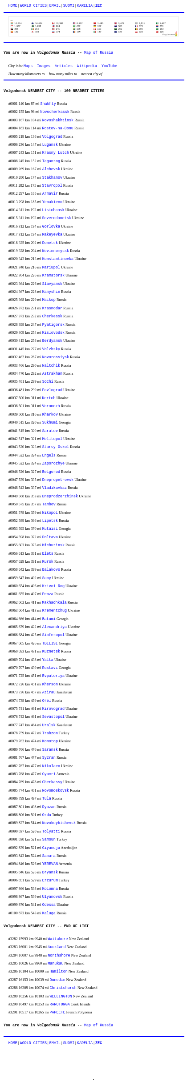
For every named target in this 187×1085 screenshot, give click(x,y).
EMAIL (55, 6)
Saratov (50, 431)
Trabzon (50, 733)
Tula (46, 799)
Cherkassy (52, 782)
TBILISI (50, 643)
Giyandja (51, 848)
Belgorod (51, 472)
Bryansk (50, 872)
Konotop (50, 741)
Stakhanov (52, 178)
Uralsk (49, 725)
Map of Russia (98, 53)
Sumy (46, 578)
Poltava (50, 537)
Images (43, 66)
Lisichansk (53, 210)
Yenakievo (52, 202)
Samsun (49, 839)
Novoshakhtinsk (57, 120)
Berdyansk (52, 341)
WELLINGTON (60, 996)
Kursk (47, 562)
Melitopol (52, 439)
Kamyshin (51, 292)
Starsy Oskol (55, 447)
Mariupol (51, 267)
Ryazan (49, 807)
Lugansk (50, 145)
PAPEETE (57, 1012)
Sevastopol (53, 717)
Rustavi (50, 668)
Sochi (47, 382)
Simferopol (53, 635)
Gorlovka (51, 226)
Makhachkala (54, 603)
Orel (46, 701)
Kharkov (50, 414)
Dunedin (57, 980)
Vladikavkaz (54, 488)
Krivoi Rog (53, 586)
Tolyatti (51, 831)
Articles (64, 66)
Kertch (48, 398)
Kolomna (50, 889)
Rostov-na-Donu (57, 128)
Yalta (47, 660)
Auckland (56, 947)
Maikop (49, 300)
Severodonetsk (56, 218)
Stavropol (52, 186)
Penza (47, 594)
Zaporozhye (53, 463)
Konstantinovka (57, 259)
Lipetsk (50, 521)
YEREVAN (50, 864)
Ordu (46, 815)
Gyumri (49, 774)
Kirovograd (53, 709)
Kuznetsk (51, 651)
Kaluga (49, 913)
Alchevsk (51, 169)
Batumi (49, 619)
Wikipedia (87, 66)
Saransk (50, 750)
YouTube (109, 66)
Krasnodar (52, 308)
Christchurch (62, 988)
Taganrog (51, 161)
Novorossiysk (55, 357)
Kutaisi (50, 529)
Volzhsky (51, 349)
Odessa (49, 905)
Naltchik (51, 366)
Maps (28, 66)
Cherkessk (52, 316)
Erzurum (50, 880)
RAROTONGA (59, 1004)
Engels (49, 455)
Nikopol (50, 513)
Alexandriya (54, 627)
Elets (47, 554)
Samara (49, 856)
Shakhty (48, 104)
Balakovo (51, 570)
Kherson (50, 684)
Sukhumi (50, 422)
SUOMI (68, 6)
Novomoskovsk (55, 791)
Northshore (59, 955)
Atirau (49, 692)
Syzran (49, 758)
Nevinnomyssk (55, 251)
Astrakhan (52, 374)
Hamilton (58, 971)
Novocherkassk (55, 112)
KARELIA (85, 6)
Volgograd (52, 137)
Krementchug (54, 611)
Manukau (55, 963)
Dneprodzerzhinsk (60, 496)
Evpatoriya (53, 676)
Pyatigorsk (53, 325)
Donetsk (50, 243)
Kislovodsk (53, 333)
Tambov (49, 504)
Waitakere (58, 939)
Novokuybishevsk (59, 823)
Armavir (50, 194)
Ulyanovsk (52, 897)
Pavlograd (52, 390)
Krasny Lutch (55, 153)
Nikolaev (51, 766)
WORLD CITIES (33, 6)
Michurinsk (53, 545)
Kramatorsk (53, 275)
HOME (12, 6)
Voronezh (51, 406)
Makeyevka (52, 234)
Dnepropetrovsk (57, 480)
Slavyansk (52, 284)
